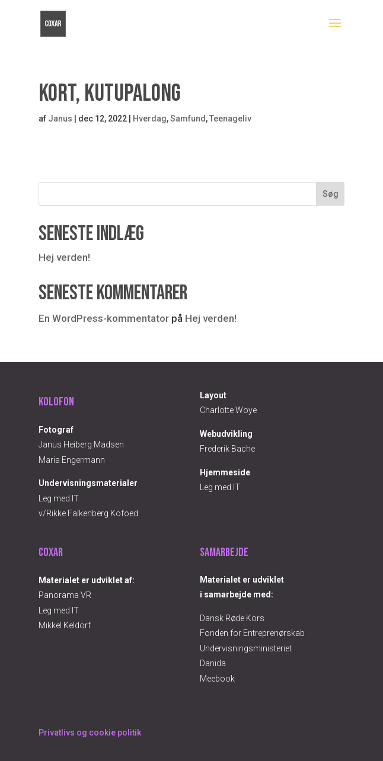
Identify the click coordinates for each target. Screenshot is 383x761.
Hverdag (150, 118)
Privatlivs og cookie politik (90, 732)
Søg (331, 194)
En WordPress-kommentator (104, 318)
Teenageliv (230, 118)
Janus (60, 118)
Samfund (188, 118)
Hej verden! (64, 257)
